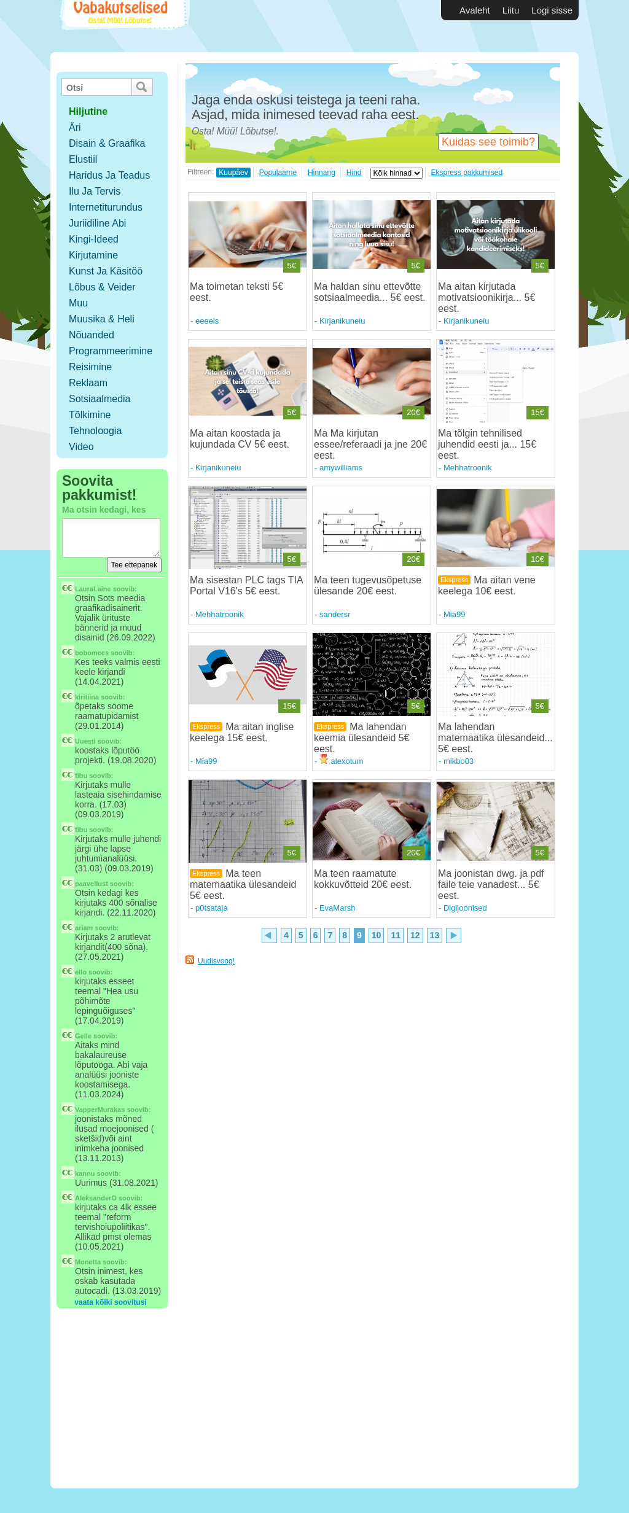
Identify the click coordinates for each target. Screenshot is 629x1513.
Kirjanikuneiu (342, 320)
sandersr (335, 614)
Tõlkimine (90, 415)
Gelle (83, 1036)
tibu (81, 775)
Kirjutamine (93, 255)
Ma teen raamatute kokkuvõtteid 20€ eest (361, 879)
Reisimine (90, 367)
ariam (84, 928)
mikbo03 (458, 761)
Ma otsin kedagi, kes (104, 510)
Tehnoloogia (95, 431)
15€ (537, 412)
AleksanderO (96, 1198)
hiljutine (88, 111)
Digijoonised (465, 907)
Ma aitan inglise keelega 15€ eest (242, 732)
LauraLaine (93, 589)
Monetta (88, 1262)
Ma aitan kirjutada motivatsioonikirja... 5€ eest (486, 297)
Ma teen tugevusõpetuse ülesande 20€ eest (367, 585)
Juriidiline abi (97, 223)
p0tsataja (211, 907)
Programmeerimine (110, 351)
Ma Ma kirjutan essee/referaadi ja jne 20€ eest (370, 444)
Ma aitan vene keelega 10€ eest (487, 585)
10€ (537, 559)
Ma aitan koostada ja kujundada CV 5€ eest (238, 438)
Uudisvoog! (216, 961)
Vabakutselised (123, 26)
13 (435, 935)
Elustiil (83, 159)
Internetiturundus (106, 207)
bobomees (92, 652)
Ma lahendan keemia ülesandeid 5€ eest (362, 737)
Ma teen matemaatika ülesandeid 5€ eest (243, 884)
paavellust (91, 883)
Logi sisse (551, 10)
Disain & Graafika (107, 143)
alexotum (341, 761)
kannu (85, 1173)
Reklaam (88, 383)
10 (376, 935)
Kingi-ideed (94, 239)
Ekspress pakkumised (467, 172)
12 (415, 935)
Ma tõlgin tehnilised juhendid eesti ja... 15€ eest (487, 444)
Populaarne (278, 172)
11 (395, 935)
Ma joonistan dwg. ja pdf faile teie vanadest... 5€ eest (491, 884)
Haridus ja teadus (109, 175)
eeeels (207, 320)
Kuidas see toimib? (488, 142)
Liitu (511, 10)
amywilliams (340, 467)
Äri (75, 127)
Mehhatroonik (467, 467)
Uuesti (85, 741)
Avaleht (474, 10)
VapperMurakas (100, 1109)
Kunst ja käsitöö (106, 271)
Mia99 (454, 614)
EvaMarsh (337, 907)
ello (81, 972)
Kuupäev (233, 172)
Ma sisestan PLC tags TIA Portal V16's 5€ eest (246, 585)
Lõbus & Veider (102, 287)
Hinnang (321, 172)
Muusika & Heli (102, 319)
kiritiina (87, 697)
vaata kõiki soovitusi (110, 1302)
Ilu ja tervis (94, 191)
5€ (291, 265)
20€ (413, 412)
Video (81, 446)
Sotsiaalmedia (100, 399)
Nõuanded (91, 335)
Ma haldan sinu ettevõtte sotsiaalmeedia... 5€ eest (368, 292)
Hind (354, 172)
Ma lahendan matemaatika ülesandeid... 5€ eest (495, 737)
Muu (78, 303)
